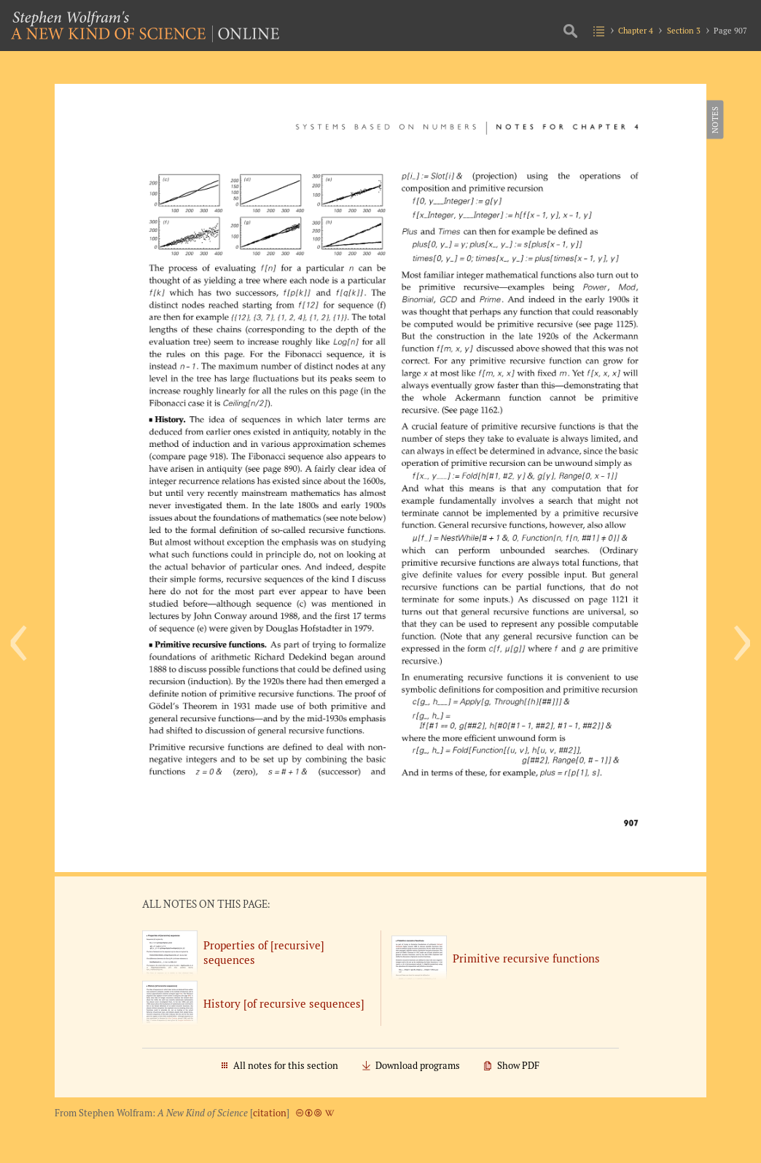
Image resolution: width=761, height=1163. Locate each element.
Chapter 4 (635, 30)
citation (269, 1113)
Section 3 (683, 30)
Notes (714, 119)
